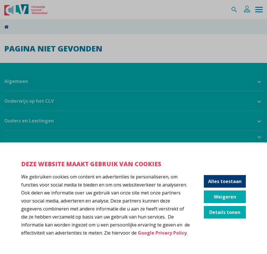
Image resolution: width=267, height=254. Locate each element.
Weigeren (225, 197)
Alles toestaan (225, 181)
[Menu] (259, 9)
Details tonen (224, 212)
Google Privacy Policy (162, 233)
